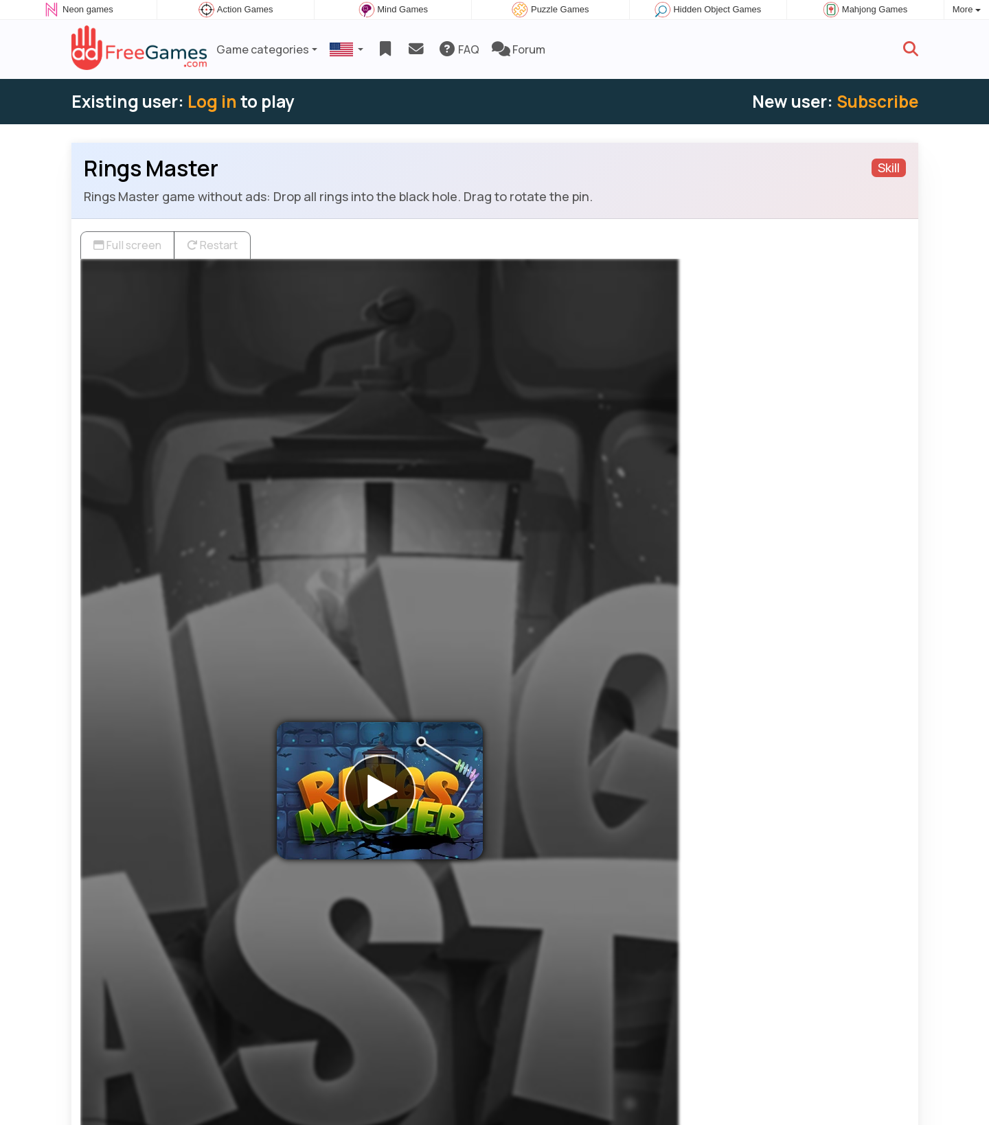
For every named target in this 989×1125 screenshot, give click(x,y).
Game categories (262, 49)
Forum (518, 49)
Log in (212, 101)
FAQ (458, 49)
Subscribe (877, 101)
